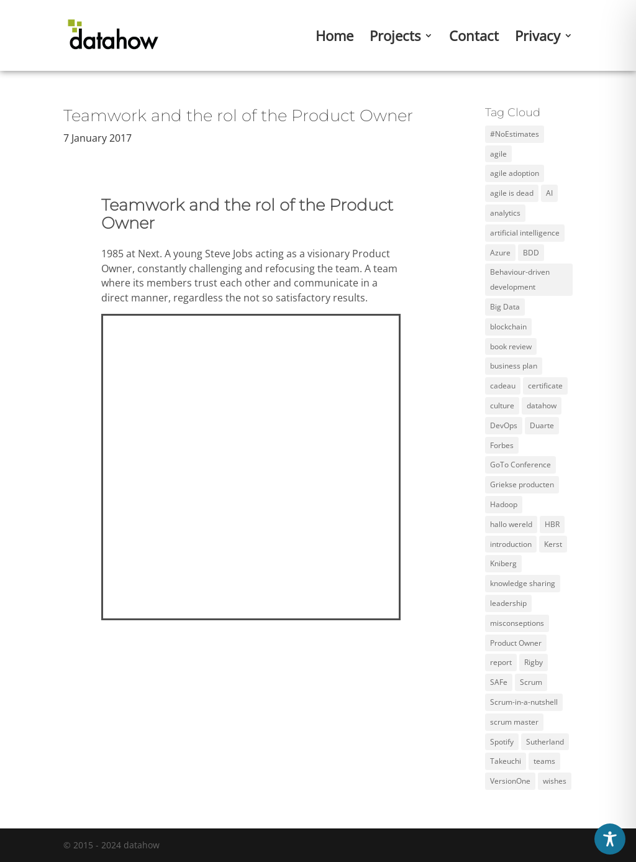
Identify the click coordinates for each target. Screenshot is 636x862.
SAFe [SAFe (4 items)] (498, 682)
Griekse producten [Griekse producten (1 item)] (522, 484)
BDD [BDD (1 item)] (531, 252)
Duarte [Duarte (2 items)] (542, 425)
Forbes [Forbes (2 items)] (502, 445)
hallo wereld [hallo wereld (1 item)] (511, 524)
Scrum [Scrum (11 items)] (531, 682)
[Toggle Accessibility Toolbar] (610, 839)
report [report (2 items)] (501, 662)
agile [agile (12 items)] (498, 154)
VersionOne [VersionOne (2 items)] (510, 781)
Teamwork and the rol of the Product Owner (238, 116)
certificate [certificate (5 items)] (545, 385)
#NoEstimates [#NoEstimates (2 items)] (514, 134)
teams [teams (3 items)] (544, 761)
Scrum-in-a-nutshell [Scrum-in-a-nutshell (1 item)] (524, 702)
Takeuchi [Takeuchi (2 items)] (505, 761)
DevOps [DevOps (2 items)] (503, 425)
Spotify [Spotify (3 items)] (502, 741)
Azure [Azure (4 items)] (500, 252)
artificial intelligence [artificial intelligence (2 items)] (525, 232)
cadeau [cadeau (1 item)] (503, 385)
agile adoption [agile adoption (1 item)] (514, 173)
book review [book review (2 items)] (511, 346)
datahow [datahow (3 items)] (541, 405)
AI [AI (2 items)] (549, 193)
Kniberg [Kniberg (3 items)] (503, 563)
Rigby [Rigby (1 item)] (533, 662)
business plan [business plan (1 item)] (513, 365)
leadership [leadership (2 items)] (508, 603)
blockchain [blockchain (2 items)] (508, 326)
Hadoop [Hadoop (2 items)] (503, 504)
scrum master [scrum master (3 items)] (514, 722)
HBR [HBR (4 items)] (552, 524)
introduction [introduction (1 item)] (511, 544)
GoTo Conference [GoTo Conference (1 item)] (520, 464)
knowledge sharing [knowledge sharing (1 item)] (522, 583)
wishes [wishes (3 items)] (554, 781)
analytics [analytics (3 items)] (505, 213)
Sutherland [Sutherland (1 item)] (545, 741)
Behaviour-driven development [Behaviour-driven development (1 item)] (520, 279)
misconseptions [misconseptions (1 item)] (517, 623)
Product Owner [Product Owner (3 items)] (516, 643)
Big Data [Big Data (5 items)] (505, 306)
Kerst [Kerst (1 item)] (553, 544)
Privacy (537, 38)
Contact (474, 38)
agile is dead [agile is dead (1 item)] (512, 193)
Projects (395, 38)
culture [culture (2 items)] (502, 405)
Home (334, 38)
